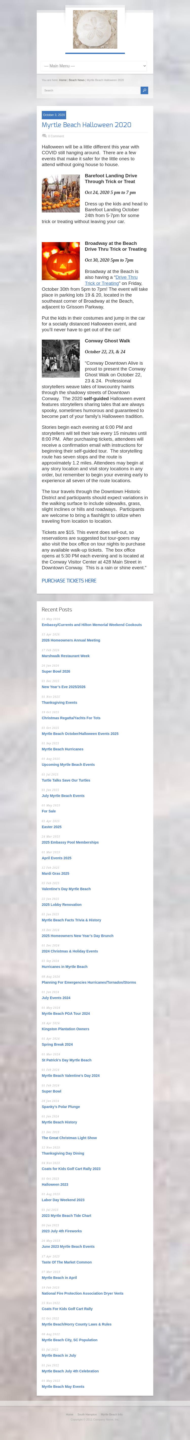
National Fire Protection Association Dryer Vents (82, 1293)
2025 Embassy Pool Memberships (70, 842)
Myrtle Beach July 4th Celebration (70, 1371)
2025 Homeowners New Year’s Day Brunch (77, 936)
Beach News (77, 80)
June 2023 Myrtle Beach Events (68, 1246)
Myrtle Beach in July (59, 1355)
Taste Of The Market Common (67, 1262)
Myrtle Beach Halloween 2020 (86, 125)
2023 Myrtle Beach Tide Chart (66, 1216)
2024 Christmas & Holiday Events (70, 951)
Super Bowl (51, 1091)
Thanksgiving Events (59, 702)
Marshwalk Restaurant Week (66, 656)
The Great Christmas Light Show (69, 1138)
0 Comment (56, 136)
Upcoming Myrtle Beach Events (68, 765)
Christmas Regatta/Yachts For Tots (71, 718)
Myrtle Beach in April (59, 1278)
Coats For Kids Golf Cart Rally (67, 1309)
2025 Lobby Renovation (62, 905)
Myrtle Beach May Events (63, 1387)
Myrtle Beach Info (112, 1414)
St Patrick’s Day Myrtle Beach (66, 1060)
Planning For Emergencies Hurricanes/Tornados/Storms (89, 982)
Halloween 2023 (55, 1184)
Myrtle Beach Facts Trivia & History (71, 920)
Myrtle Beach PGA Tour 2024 (66, 1013)
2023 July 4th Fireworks (62, 1231)
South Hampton (87, 1414)
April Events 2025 (56, 858)
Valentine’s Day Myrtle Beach (66, 889)
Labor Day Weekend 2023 (63, 1200)
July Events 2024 (56, 998)
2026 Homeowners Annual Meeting (71, 640)
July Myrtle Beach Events (63, 796)
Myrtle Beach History (59, 1122)
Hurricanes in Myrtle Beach (65, 967)
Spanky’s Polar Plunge (61, 1107)
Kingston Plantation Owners (65, 1029)
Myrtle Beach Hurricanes (62, 749)
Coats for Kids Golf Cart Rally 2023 (71, 1169)
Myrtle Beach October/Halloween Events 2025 (80, 734)
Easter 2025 (52, 827)
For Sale (49, 811)
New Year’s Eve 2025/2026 (64, 687)
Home (63, 80)
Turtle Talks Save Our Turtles (66, 780)
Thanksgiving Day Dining (63, 1153)
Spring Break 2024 (57, 1044)
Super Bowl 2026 (56, 671)
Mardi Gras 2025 (55, 873)
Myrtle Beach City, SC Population (70, 1340)
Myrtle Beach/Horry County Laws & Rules (76, 1324)
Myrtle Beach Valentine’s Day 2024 (71, 1076)
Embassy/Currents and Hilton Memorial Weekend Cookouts (92, 625)
